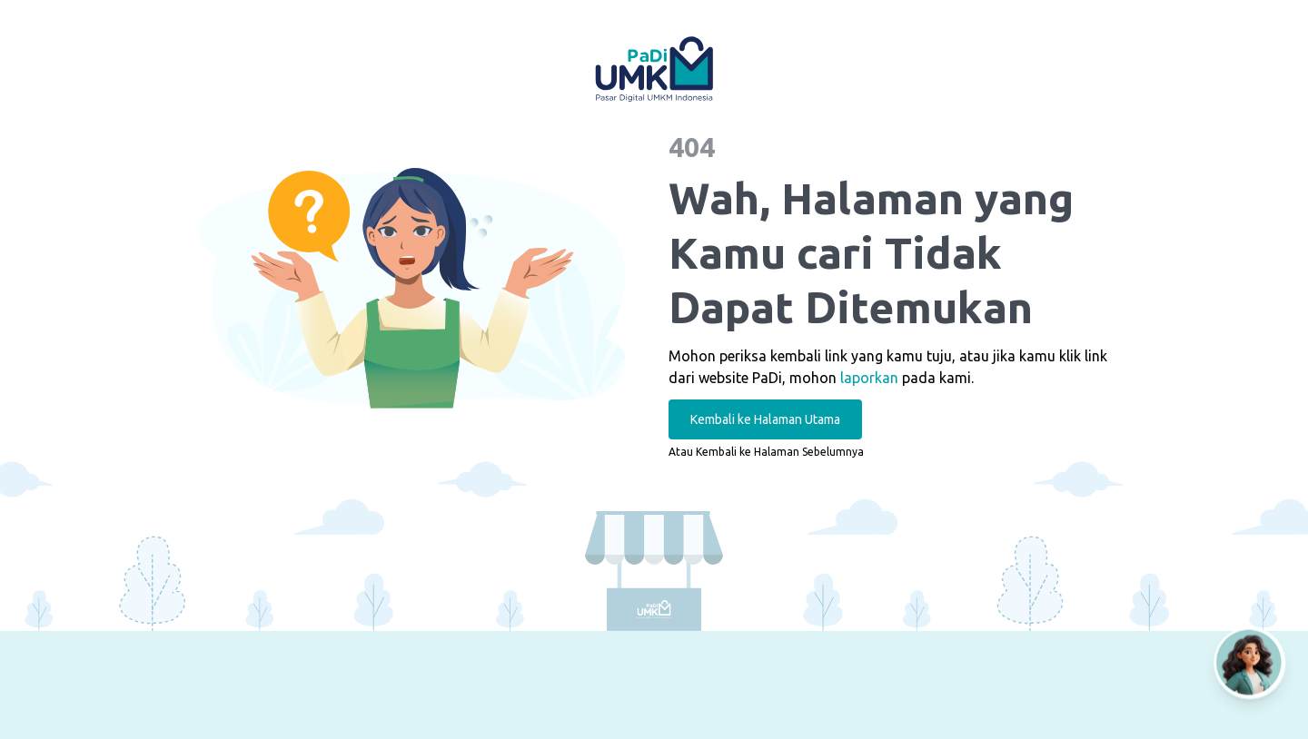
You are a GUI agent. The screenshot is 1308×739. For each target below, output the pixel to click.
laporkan (869, 378)
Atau (766, 452)
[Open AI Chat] (1250, 662)
